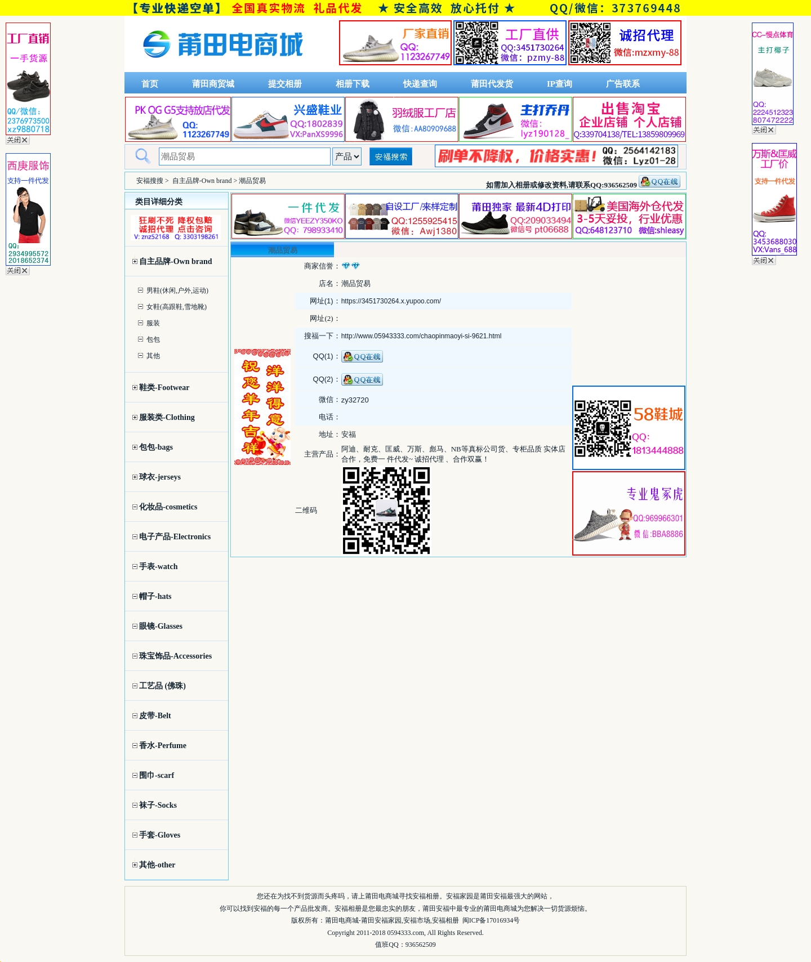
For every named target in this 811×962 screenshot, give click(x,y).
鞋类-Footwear (164, 387)
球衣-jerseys (160, 477)
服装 (153, 323)
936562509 (421, 944)
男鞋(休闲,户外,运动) (177, 290)
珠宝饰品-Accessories (175, 656)
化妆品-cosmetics (168, 507)
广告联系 (623, 83)
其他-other (157, 865)
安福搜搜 (149, 181)
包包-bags (156, 447)
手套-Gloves (159, 835)
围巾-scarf (156, 775)
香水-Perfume (162, 745)
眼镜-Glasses (160, 626)
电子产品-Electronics (175, 537)
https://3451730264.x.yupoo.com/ (391, 301)
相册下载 (352, 83)
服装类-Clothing (167, 417)
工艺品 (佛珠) (162, 686)
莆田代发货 (492, 83)
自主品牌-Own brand (202, 181)
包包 (153, 339)
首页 (149, 83)
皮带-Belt (155, 716)
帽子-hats (155, 596)
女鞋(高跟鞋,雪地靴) (176, 307)
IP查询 (559, 83)
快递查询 (420, 83)
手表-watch (158, 566)
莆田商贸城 (213, 83)
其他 (153, 356)
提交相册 (285, 83)
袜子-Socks (158, 805)
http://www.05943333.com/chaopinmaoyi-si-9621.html (421, 336)
